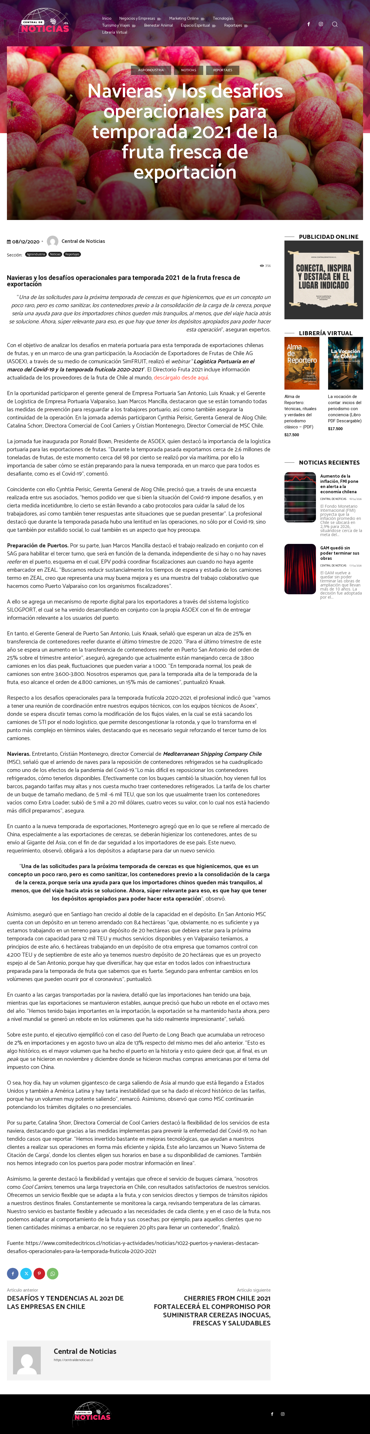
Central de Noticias (83, 241)
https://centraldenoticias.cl (73, 1360)
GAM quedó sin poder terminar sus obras (338, 553)
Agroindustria (151, 70)
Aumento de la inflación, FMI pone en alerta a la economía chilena (341, 484)
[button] (335, 24)
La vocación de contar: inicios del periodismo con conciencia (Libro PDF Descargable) (345, 408)
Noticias (188, 70)
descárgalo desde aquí (181, 378)
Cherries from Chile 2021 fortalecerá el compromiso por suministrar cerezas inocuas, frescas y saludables (212, 1311)
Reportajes (222, 70)
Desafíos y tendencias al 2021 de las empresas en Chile (65, 1303)
